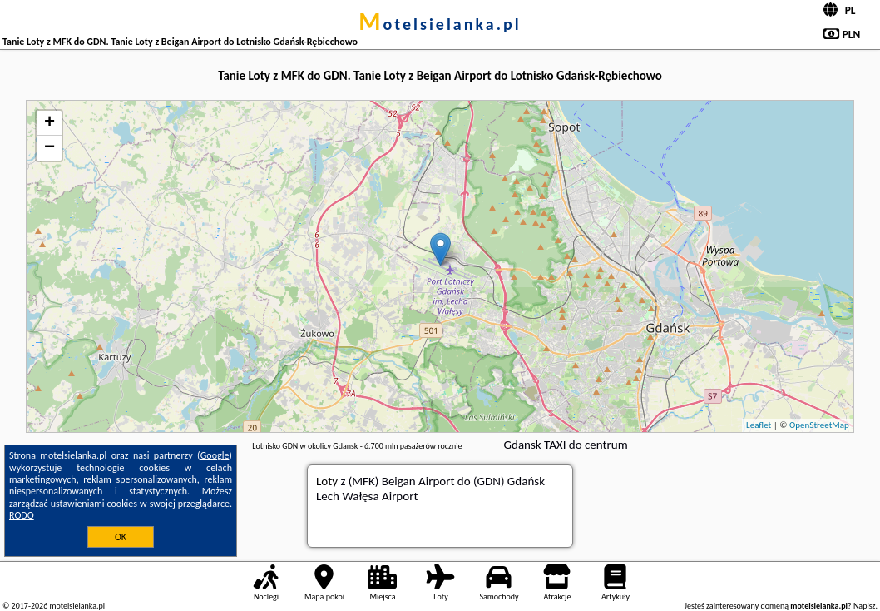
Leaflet (758, 425)
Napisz (864, 605)
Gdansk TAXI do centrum (566, 444)
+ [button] (49, 123)
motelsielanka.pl (439, 24)
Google (215, 455)
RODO (21, 515)
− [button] (49, 148)
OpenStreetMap (819, 425)
